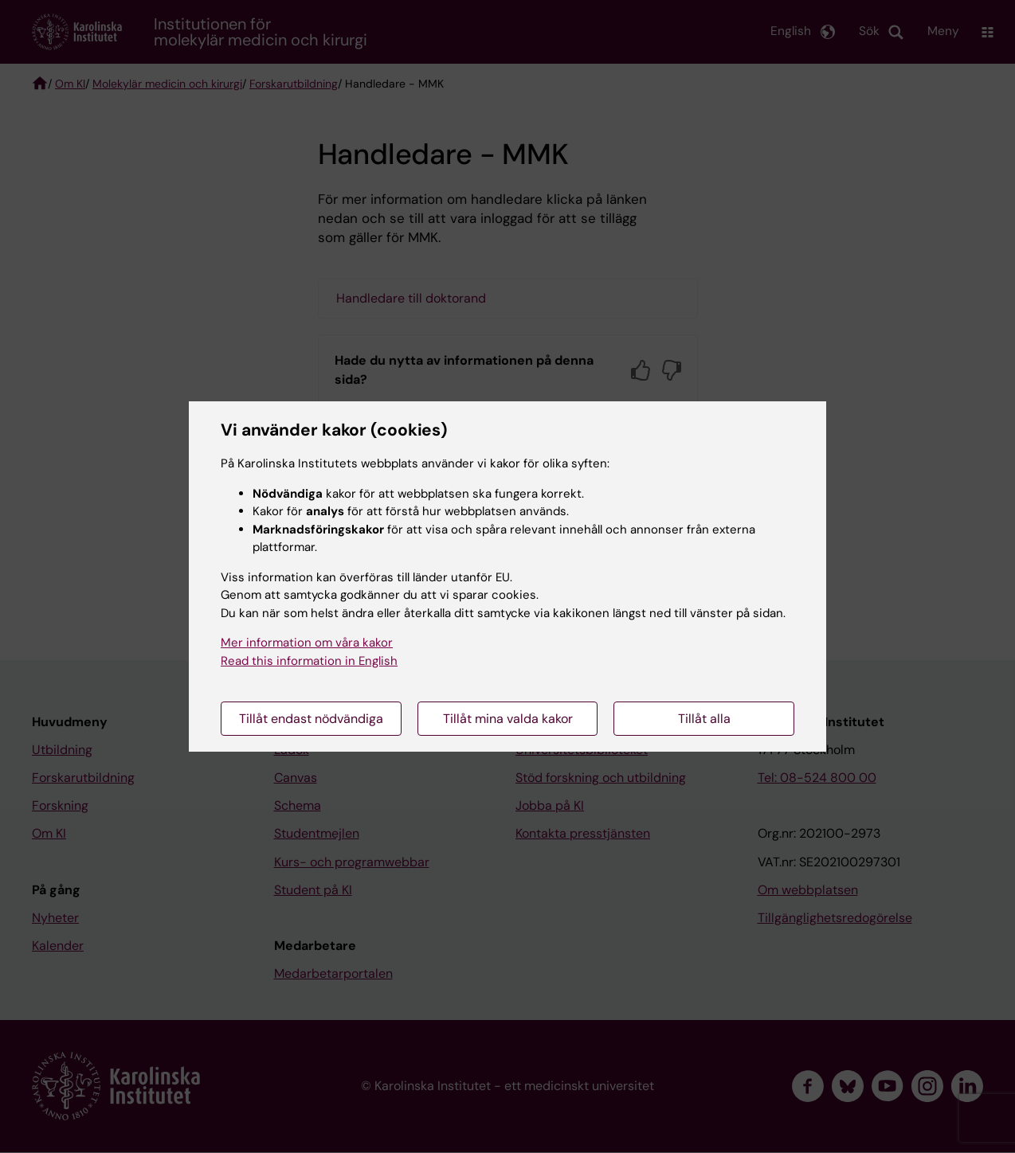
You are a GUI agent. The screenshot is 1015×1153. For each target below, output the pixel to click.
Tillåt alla (704, 718)
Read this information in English (309, 661)
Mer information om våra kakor (307, 643)
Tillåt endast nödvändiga (311, 718)
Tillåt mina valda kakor (508, 718)
